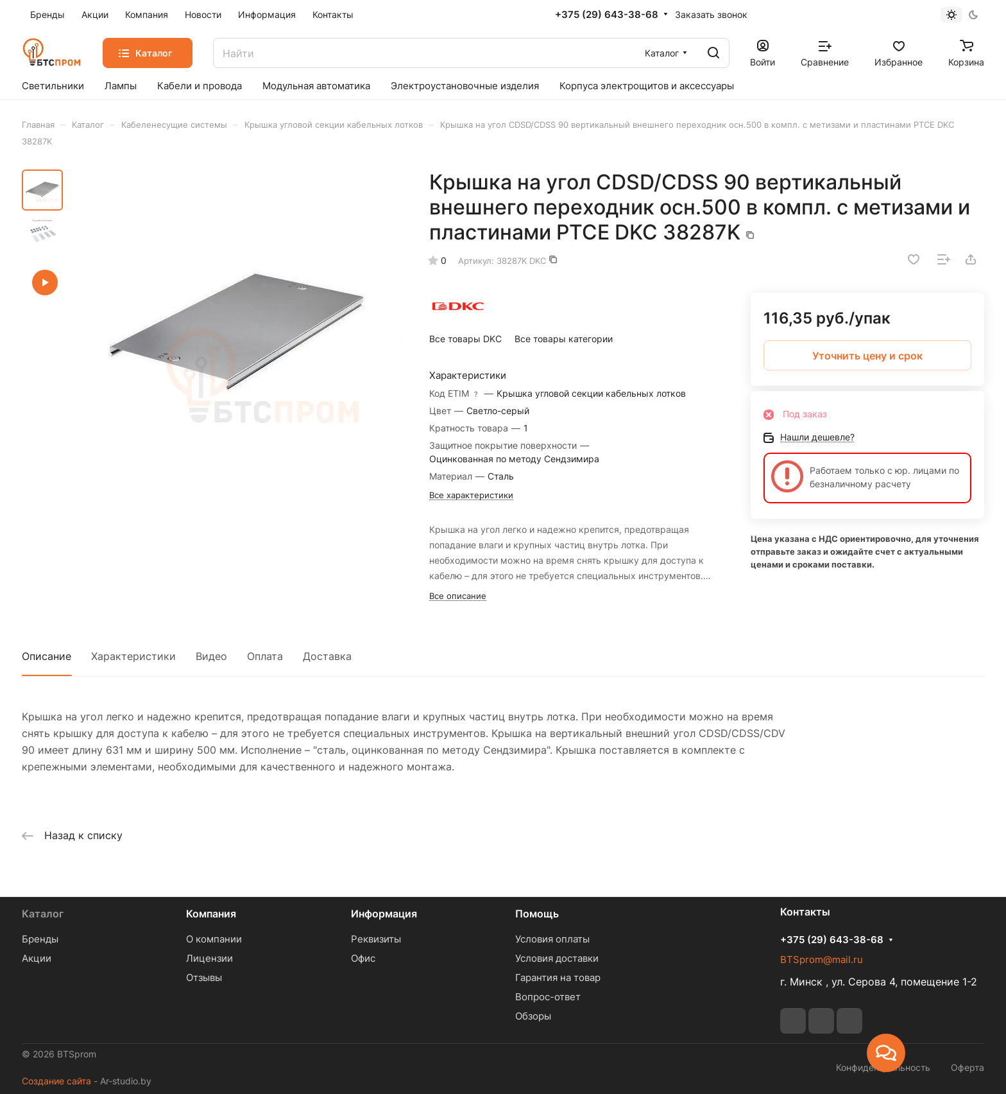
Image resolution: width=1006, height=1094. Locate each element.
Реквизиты (376, 939)
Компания (211, 913)
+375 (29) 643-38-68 (606, 15)
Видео (211, 656)
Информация (384, 913)
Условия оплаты (552, 939)
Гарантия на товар (558, 977)
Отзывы (204, 977)
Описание (46, 656)
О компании (214, 939)
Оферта (967, 1067)
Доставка (327, 656)
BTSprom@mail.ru (821, 959)
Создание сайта (56, 1080)
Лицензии (209, 958)
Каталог (43, 913)
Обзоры (533, 1016)
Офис (363, 958)
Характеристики (133, 656)
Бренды (40, 939)
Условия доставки (557, 958)
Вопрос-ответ (548, 997)
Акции (36, 958)
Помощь (537, 913)
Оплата (265, 656)
